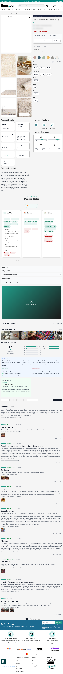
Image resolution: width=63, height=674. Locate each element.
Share (44, 46)
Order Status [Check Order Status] (34, 658)
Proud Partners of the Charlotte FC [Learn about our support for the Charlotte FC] (23, 657)
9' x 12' (48, 67)
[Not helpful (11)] (61, 420)
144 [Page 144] (35, 619)
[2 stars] (21, 400)
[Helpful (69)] (58, 420)
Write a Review (57, 400)
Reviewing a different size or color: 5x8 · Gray (10, 460)
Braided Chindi (20, 13)
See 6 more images (24, 114)
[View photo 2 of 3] (7, 610)
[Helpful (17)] (59, 594)
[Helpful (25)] (58, 481)
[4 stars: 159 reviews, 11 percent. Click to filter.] (31, 348)
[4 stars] (15, 400)
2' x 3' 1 (35, 67)
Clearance (60, 9)
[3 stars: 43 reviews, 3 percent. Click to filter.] (31, 350)
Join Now (58, 622)
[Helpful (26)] (59, 462)
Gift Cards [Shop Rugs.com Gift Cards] (18, 658)
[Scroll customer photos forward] (60, 336)
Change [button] (41, 51)
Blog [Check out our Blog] (17, 660)
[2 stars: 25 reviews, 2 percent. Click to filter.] (31, 352)
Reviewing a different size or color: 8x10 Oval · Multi (11, 431)
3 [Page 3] (31, 619)
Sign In (49, 6)
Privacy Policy (46, 626)
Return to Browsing (4, 13)
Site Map (18, 663)
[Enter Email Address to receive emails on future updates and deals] (48, 622)
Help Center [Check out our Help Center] (34, 662)
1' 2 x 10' (48, 74)
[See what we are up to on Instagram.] (50, 660)
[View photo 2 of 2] (7, 478)
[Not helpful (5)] (61, 533)
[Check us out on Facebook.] (47, 660)
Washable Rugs (15, 9)
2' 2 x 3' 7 (36, 80)
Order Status (59, 1)
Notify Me (56, 40)
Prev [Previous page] (24, 619)
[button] (29, 17)
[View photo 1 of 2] (3, 478)
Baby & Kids (31, 9)
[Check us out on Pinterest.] (55, 660)
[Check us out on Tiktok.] (52, 660)
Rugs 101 (33, 663)
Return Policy (34, 665)
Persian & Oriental (8, 9)
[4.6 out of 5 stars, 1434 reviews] (38, 23)
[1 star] (24, 400)
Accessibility (34, 666)
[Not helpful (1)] (61, 462)
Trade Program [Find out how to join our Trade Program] (19, 668)
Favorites (56, 6)
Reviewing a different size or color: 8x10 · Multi (10, 526)
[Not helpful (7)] (61, 481)
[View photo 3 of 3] (12, 610)
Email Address (37, 38)
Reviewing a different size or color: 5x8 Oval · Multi (12, 393)
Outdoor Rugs (26, 9)
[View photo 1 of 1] (3, 435)
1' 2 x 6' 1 (36, 74)
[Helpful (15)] (59, 614)
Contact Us (34, 657)
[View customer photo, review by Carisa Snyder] (5, 335)
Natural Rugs (20, 9)
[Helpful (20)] (58, 533)
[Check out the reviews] (51, 667)
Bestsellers (18, 666)
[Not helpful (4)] (61, 438)
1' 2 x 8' (42, 74)
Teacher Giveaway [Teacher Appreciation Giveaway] (20, 671)
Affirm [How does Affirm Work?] (17, 665)
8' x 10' (35, 100)
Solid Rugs (15, 13)
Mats (39, 9)
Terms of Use (4, 666)
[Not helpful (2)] (61, 594)
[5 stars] (11, 400)
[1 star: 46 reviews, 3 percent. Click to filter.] (31, 354)
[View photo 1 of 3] (3, 610)
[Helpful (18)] (59, 574)
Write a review (47, 22)
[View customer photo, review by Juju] (14, 335)
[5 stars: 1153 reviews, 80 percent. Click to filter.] (31, 346)
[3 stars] (18, 400)
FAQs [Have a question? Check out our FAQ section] (33, 660)
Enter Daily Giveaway (20, 669)
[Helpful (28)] (58, 438)
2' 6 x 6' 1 (36, 93)
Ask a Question (36, 46)
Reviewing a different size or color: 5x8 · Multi (10, 607)
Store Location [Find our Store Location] (19, 662)
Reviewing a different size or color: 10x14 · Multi (10, 474)
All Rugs (2, 9)
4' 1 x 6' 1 (42, 67)
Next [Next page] (39, 619)
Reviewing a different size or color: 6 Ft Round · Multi (11, 496)
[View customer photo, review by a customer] (23, 335)
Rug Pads (36, 9)
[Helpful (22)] (59, 503)
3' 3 (35, 87)
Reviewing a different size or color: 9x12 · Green (10, 551)
